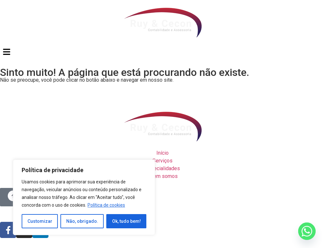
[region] (84, 197)
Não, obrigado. (82, 221)
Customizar (39, 221)
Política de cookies (106, 205)
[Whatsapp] (307, 231)
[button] (162, 52)
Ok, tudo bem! (126, 221)
